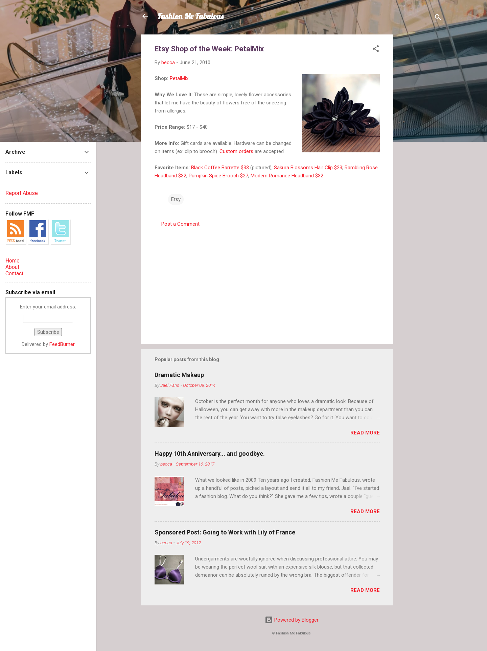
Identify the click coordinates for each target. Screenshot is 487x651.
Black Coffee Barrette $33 (220, 168)
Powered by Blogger (292, 620)
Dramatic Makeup (179, 374)
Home (12, 260)
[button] (376, 50)
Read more (365, 433)
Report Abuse (21, 193)
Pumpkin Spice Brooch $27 (218, 176)
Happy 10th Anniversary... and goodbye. (210, 453)
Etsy (176, 199)
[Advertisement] (420, 135)
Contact (14, 273)
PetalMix (179, 78)
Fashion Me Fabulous (190, 16)
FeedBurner (62, 344)
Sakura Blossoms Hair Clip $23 (307, 168)
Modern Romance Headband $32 (287, 176)
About (12, 267)
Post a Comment (180, 224)
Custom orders (236, 151)
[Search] (438, 18)
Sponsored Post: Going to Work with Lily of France (225, 532)
